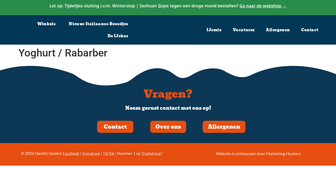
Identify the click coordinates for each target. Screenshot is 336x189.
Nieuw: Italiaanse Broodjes (98, 24)
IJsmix (214, 30)
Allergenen (278, 30)
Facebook (71, 153)
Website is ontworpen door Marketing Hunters (258, 153)
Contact (309, 30)
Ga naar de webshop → (263, 6)
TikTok (108, 153)
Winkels (46, 24)
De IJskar (118, 36)
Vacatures (244, 30)
